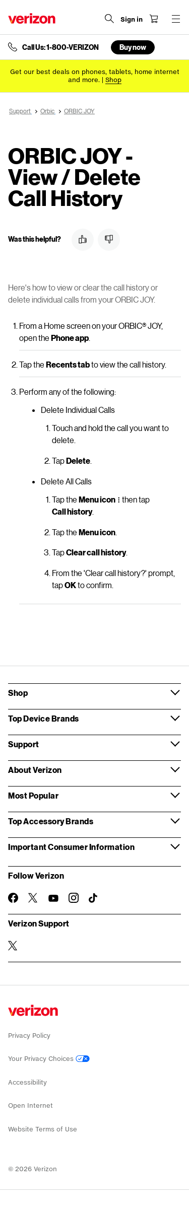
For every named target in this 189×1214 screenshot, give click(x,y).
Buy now (132, 47)
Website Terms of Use (42, 1129)
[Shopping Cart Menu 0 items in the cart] (154, 19)
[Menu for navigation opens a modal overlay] (176, 19)
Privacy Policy (29, 1035)
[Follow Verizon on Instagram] (74, 898)
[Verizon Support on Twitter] (13, 946)
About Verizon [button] (35, 769)
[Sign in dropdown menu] (131, 20)
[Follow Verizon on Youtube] (53, 898)
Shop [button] (18, 692)
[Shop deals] (113, 80)
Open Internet (30, 1105)
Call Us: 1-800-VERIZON (60, 47)
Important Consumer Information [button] (71, 846)
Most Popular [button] (33, 795)
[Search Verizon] (109, 19)
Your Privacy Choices (49, 1058)
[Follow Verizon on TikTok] (94, 898)
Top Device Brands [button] (43, 718)
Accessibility (27, 1082)
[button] (83, 240)
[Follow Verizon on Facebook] (13, 898)
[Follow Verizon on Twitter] (33, 898)
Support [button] (23, 744)
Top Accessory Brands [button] (50, 821)
